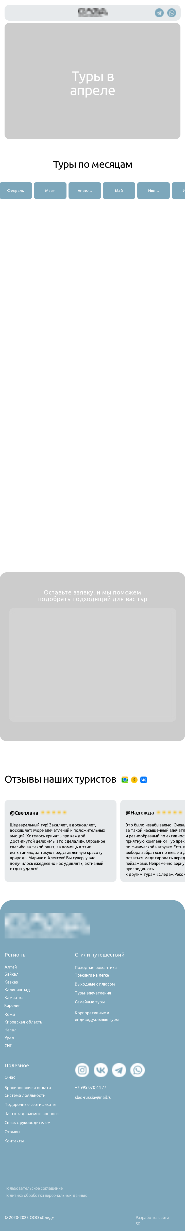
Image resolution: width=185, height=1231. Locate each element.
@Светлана (24, 813)
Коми (9, 1014)
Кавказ (11, 982)
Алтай (11, 967)
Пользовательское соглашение (34, 1188)
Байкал (12, 974)
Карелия (12, 1005)
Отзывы (12, 1131)
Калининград (17, 989)
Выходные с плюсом (95, 984)
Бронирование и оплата (28, 1087)
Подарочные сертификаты (30, 1104)
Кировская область (23, 1022)
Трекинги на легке (92, 975)
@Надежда (140, 812)
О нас (10, 1077)
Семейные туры (90, 1002)
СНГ (8, 1045)
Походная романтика (96, 967)
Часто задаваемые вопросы (32, 1113)
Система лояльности (25, 1095)
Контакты (14, 1141)
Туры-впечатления (93, 993)
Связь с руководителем (28, 1122)
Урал (9, 1037)
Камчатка (14, 997)
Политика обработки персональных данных (46, 1195)
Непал (10, 1030)
